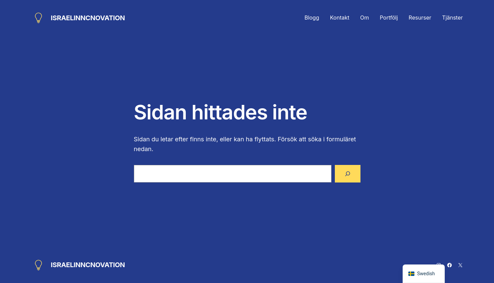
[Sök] (347, 173)
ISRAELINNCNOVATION (88, 18)
